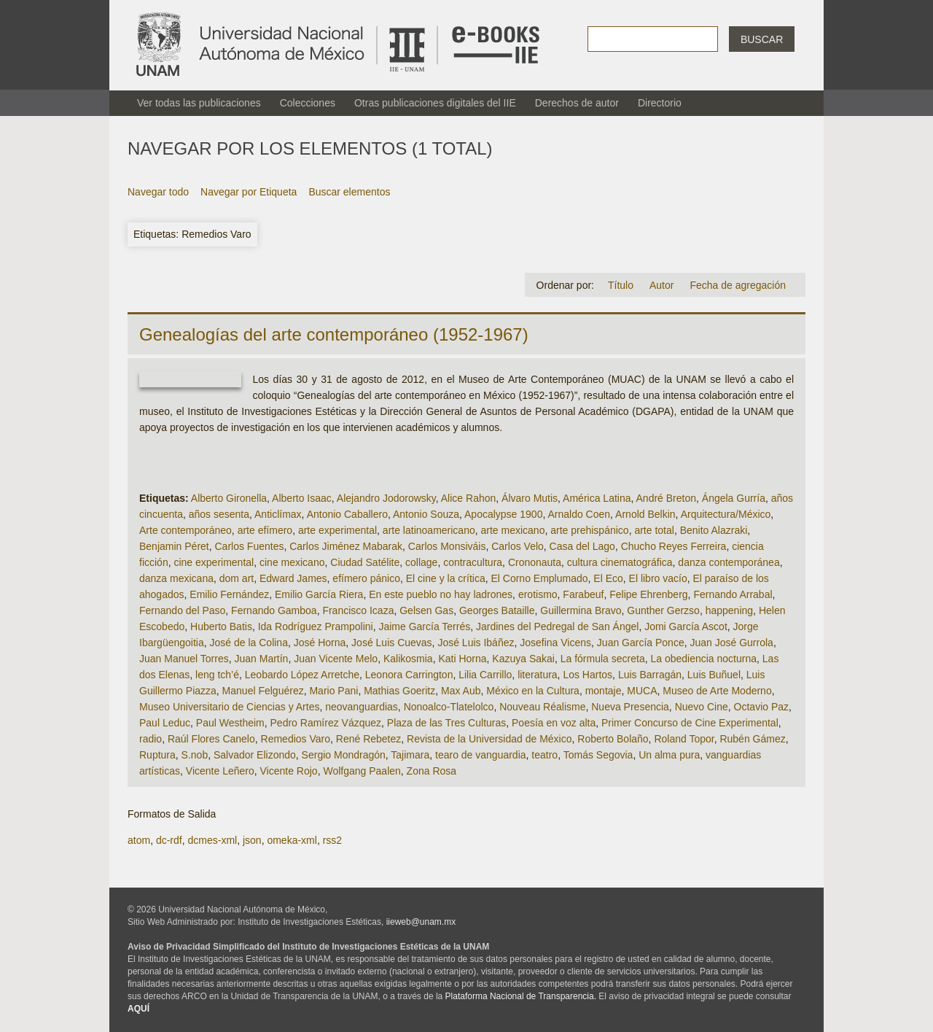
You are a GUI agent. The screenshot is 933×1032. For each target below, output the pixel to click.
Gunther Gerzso (663, 610)
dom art (236, 578)
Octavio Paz (761, 707)
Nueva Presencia (630, 707)
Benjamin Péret (174, 546)
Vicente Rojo (289, 771)
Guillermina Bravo (580, 610)
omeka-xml (291, 840)
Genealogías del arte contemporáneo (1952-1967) (333, 334)
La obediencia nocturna (703, 658)
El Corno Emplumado (539, 578)
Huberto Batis (221, 626)
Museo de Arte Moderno (717, 691)
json (252, 840)
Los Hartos (587, 674)
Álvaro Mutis (529, 498)
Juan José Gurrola (731, 642)
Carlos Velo (517, 546)
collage (421, 562)
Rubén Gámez (752, 739)
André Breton (666, 498)
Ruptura (157, 755)
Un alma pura (669, 755)
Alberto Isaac (302, 498)
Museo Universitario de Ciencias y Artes (229, 707)
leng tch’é (217, 674)
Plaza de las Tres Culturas (446, 723)
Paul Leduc (164, 723)
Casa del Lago (582, 546)
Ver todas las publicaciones (199, 103)
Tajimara (410, 755)
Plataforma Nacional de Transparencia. (520, 996)
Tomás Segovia (598, 755)
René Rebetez (369, 739)
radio (150, 739)
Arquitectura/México (726, 514)
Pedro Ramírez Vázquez (326, 723)
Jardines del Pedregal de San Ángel (557, 626)
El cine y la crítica (445, 578)
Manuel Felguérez (263, 691)
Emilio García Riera (319, 594)
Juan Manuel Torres (184, 658)
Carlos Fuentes (249, 546)
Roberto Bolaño (612, 739)
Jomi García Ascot (685, 626)
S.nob (194, 755)
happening (729, 610)
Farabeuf (583, 594)
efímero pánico (366, 578)
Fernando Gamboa (274, 610)
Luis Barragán (650, 674)
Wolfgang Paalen (361, 771)
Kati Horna (462, 658)
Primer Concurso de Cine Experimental (689, 723)
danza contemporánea (728, 562)
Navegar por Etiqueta (248, 192)
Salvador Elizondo (255, 755)
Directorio (660, 103)
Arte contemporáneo (185, 530)
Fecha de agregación (738, 285)
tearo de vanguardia (480, 755)
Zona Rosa (431, 771)
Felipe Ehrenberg (648, 594)
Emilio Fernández (229, 594)
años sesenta (219, 514)
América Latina (597, 498)
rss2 (332, 840)
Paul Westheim (230, 723)
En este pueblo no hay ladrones (440, 594)
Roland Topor (684, 739)
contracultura (472, 562)
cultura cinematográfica (620, 562)
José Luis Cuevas (391, 642)
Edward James (293, 578)
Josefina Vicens (555, 642)
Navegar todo (158, 192)
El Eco (607, 578)
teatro (544, 755)
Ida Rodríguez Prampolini (315, 626)
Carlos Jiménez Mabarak (345, 546)
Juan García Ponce (640, 642)
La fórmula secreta (603, 658)
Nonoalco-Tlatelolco (449, 707)
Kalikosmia (408, 658)
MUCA (642, 691)
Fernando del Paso (182, 610)
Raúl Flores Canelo (211, 739)
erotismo (538, 594)
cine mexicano (292, 562)
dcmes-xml (212, 840)
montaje (603, 691)
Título (620, 285)
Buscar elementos (349, 192)
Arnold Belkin (645, 514)
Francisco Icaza (358, 610)
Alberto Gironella (229, 498)
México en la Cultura (532, 691)
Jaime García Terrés (424, 626)
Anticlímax (278, 514)
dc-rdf (169, 840)
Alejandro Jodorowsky (386, 498)
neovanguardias (361, 707)
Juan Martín (261, 658)
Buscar (762, 39)
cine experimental (213, 562)
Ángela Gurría (733, 498)
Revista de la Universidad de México (489, 739)
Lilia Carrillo (485, 674)
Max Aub (460, 691)
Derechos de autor (577, 103)
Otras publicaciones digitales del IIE (435, 103)
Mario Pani (333, 691)
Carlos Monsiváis (447, 546)
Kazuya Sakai (523, 658)
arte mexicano (513, 530)
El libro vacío (658, 578)
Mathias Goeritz (399, 691)
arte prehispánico (589, 530)
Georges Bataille (497, 610)
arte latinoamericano (429, 530)
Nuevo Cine (701, 707)
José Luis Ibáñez (475, 642)
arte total (654, 530)
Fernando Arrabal (732, 594)
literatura (537, 674)
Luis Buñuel (714, 674)
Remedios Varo (295, 739)
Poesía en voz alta (554, 723)
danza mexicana (176, 578)
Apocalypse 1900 (503, 514)
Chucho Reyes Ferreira (674, 546)
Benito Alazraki (714, 530)
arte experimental (337, 530)
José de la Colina (249, 642)
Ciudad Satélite (364, 562)
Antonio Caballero (347, 514)
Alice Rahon (468, 498)
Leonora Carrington (409, 674)
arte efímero (265, 530)
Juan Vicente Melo (336, 658)
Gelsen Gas (426, 610)
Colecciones (307, 103)
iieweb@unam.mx (421, 922)
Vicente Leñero (220, 771)
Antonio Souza (426, 514)
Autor (661, 285)
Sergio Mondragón (344, 755)
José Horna (320, 642)
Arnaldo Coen (578, 514)
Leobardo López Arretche (302, 674)
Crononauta (534, 562)
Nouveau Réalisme (542, 707)
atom (139, 840)
